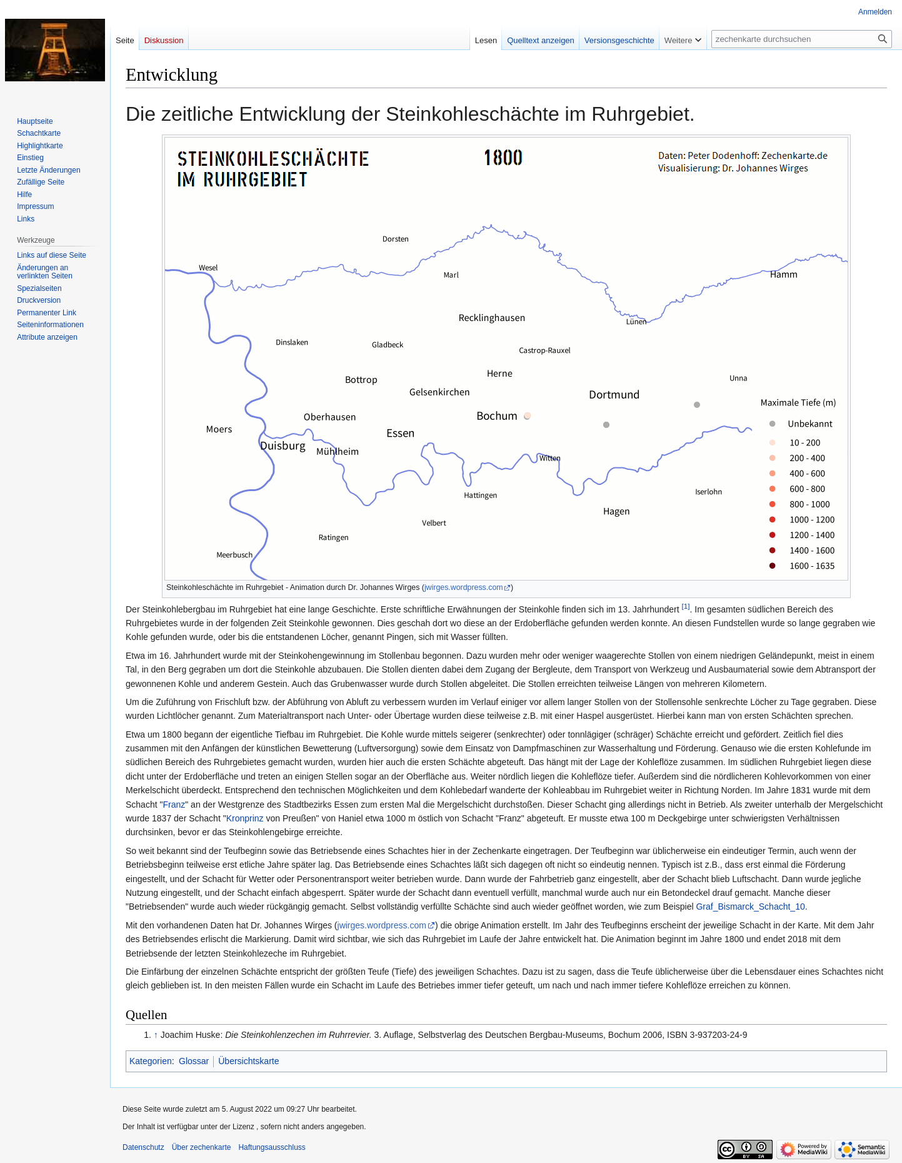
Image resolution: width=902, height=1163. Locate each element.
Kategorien (150, 1061)
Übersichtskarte (248, 1061)
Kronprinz (245, 818)
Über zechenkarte (201, 1147)
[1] (686, 606)
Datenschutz (143, 1147)
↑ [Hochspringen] (156, 1035)
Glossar (194, 1061)
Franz (174, 805)
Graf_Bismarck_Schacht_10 (750, 906)
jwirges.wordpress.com (463, 587)
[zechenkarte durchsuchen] (801, 39)
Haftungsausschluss (271, 1147)
